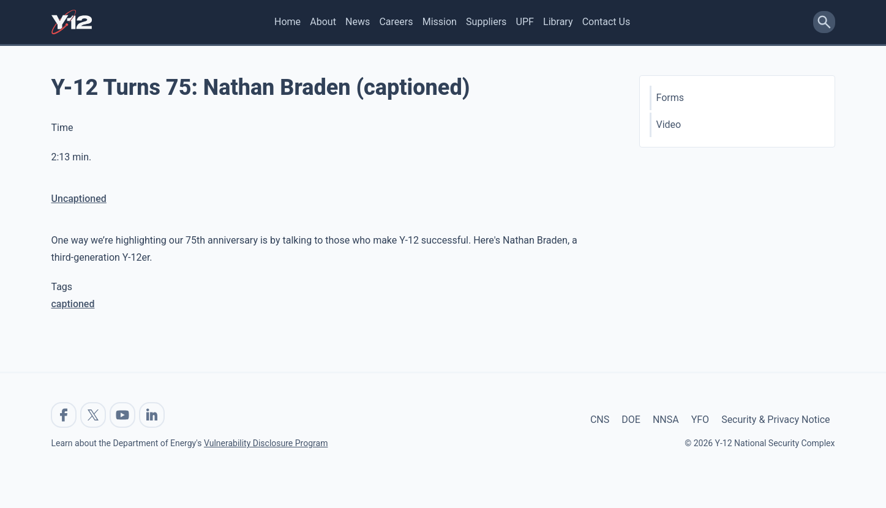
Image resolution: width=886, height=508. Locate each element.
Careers (396, 22)
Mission (439, 22)
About (323, 22)
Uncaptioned (79, 198)
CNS (599, 419)
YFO (700, 419)
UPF (525, 22)
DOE (630, 419)
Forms (670, 97)
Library (558, 22)
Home (287, 22)
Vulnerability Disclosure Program (266, 443)
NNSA (666, 419)
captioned (73, 304)
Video (668, 124)
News (357, 22)
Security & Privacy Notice (775, 419)
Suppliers (486, 22)
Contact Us (606, 22)
